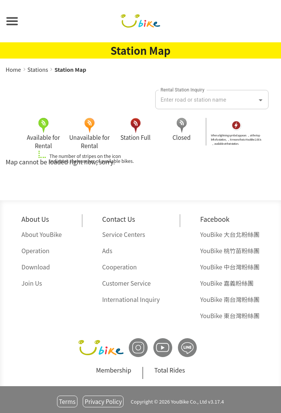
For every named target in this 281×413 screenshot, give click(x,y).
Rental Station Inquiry (182, 90)
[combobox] (206, 100)
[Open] (260, 100)
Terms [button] (67, 401)
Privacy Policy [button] (103, 401)
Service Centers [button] (123, 234)
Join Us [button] (32, 283)
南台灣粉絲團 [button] (229, 299)
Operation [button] (35, 250)
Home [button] (13, 69)
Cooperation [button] (119, 267)
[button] (12, 21)
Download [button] (36, 267)
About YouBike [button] (42, 234)
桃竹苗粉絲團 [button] (229, 250)
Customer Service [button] (126, 283)
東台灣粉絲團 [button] (229, 315)
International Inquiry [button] (131, 299)
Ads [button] (107, 250)
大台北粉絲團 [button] (229, 234)
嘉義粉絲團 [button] (226, 283)
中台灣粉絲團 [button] (229, 267)
